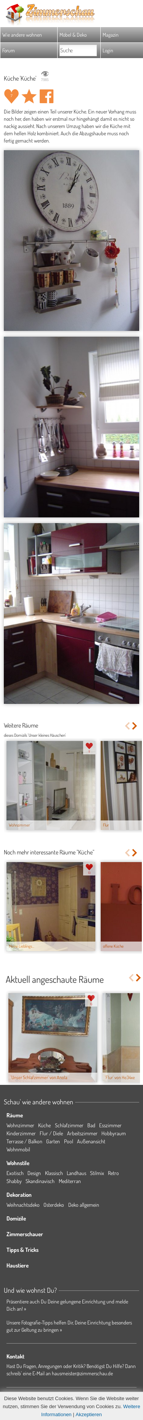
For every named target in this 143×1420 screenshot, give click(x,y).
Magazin (111, 34)
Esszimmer (110, 1125)
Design (34, 1173)
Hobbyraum (113, 1133)
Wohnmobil (18, 1149)
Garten (53, 1141)
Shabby (14, 1181)
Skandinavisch (40, 1181)
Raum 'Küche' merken (29, 96)
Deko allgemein (83, 1204)
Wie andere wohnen (22, 34)
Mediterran (70, 1181)
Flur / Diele (51, 1133)
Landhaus (76, 1173)
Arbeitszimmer (82, 1133)
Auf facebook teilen (46, 96)
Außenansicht (91, 1141)
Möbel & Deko (73, 34)
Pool (68, 1141)
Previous (127, 726)
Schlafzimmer (69, 1125)
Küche (44, 1125)
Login (108, 50)
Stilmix (97, 1173)
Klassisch (54, 1173)
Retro (113, 1173)
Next (135, 726)
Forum (8, 50)
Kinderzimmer (21, 1133)
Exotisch (15, 1173)
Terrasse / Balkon (24, 1141)
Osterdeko (53, 1204)
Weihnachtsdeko (23, 1204)
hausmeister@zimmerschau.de (82, 1373)
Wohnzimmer (20, 1125)
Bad (91, 1125)
